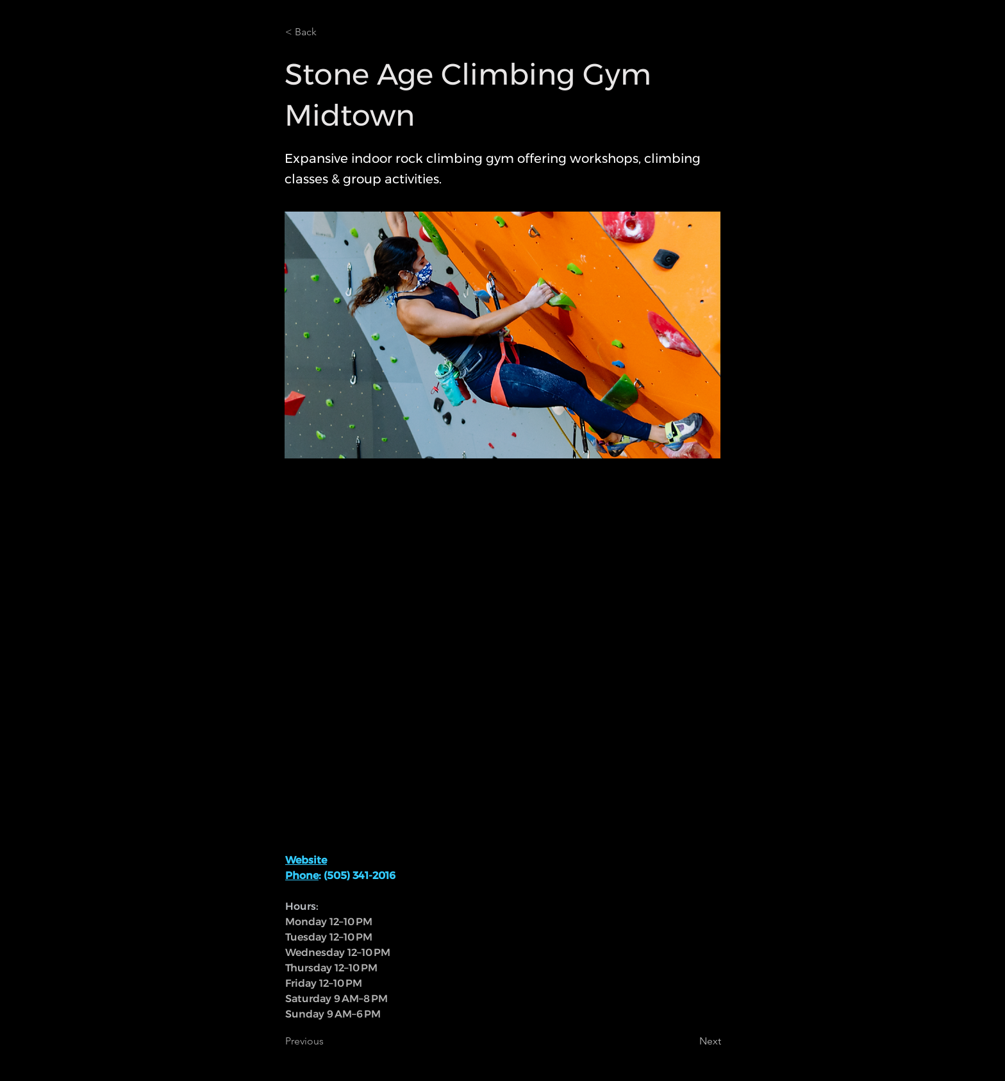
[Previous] (327, 1041)
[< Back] (327, 32)
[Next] (689, 1041)
